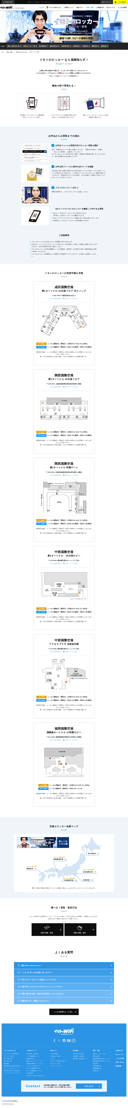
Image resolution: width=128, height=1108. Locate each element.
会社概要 (6, 1063)
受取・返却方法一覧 (13, 46)
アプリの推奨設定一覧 (33, 1068)
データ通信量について (33, 1056)
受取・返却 (10, 52)
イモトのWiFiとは (10, 1050)
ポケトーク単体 (59, 1061)
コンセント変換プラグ (33, 1066)
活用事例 (76, 1050)
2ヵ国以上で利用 (55, 1056)
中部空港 (85, 46)
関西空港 (94, 46)
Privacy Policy (12, 1071)
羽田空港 (75, 46)
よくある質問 (120, 1058)
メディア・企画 (8, 1056)
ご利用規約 (29, 1073)
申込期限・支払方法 (32, 1054)
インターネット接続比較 (11, 1054)
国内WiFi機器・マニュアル (34, 1063)
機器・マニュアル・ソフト (34, 1061)
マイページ (107, 2)
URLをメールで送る (71, 298)
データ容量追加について (33, 1070)
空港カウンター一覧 (29, 46)
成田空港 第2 (65, 46)
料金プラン (54, 1050)
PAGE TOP (8, 2)
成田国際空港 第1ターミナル (101, 1058)
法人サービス (120, 1054)
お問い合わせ (120, 1062)
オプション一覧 (55, 1063)
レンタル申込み (121, 2)
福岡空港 (103, 46)
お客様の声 (119, 1050)
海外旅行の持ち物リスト (80, 1058)
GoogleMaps (57, 298)
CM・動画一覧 (8, 1058)
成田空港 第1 (54, 46)
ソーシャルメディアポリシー (12, 1073)
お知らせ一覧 (8, 1061)
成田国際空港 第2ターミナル (101, 1061)
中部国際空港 (97, 1066)
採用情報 (118, 1066)
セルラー (53, 1058)
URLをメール (71, 563)
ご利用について (31, 1050)
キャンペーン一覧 (55, 1066)
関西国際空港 (97, 1068)
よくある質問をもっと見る (63, 1012)
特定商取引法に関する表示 (12, 1066)
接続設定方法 (30, 1058)
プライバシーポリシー (10, 1068)
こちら (68, 888)
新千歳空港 (42, 46)
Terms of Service (35, 1076)
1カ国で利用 (54, 1054)
